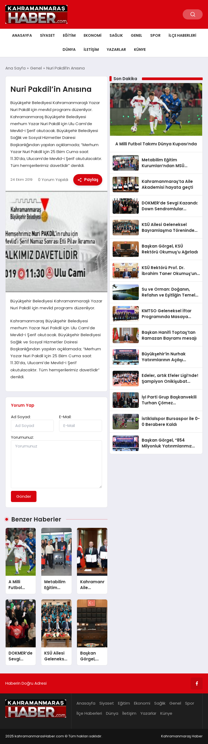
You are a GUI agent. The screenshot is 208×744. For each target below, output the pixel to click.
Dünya (69, 49)
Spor (155, 35)
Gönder (23, 496)
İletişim (91, 49)
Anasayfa (22, 35)
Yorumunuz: (22, 437)
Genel (136, 35)
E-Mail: (65, 417)
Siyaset (47, 35)
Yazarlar (116, 49)
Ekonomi (92, 35)
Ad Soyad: (21, 417)
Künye (140, 49)
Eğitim (69, 35)
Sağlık (116, 35)
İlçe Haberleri (182, 35)
